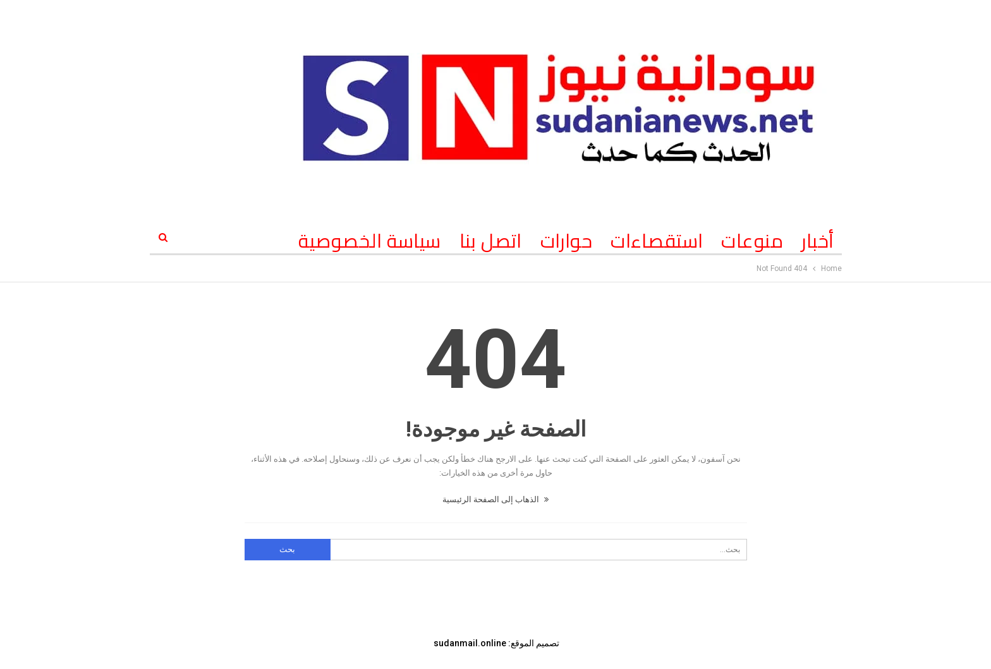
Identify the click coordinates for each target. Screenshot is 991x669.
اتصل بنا (490, 241)
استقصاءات (657, 241)
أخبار (817, 241)
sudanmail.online (470, 643)
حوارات (566, 241)
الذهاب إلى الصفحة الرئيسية (495, 499)
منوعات (752, 241)
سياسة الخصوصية (369, 241)
